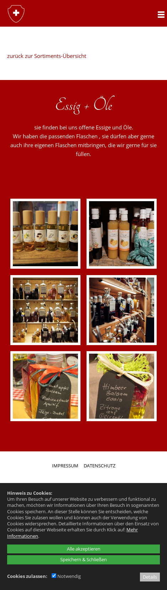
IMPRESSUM (65, 465)
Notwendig (66, 576)
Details (150, 577)
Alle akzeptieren (83, 549)
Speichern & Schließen (83, 559)
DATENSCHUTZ (99, 465)
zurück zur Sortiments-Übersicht (46, 55)
